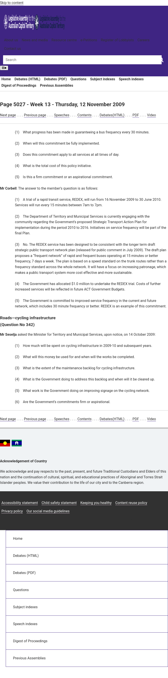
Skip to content (11, 3)
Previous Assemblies (56, 85)
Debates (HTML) (27, 79)
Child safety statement (59, 503)
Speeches (61, 115)
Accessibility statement (19, 503)
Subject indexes (102, 79)
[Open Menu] (4, 68)
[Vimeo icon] (163, 521)
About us (11, 40)
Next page (8, 115)
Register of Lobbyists (117, 40)
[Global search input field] (82, 60)
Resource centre (64, 40)
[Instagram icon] (131, 521)
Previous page (35, 115)
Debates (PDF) (55, 79)
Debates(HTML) (112, 115)
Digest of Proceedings (18, 85)
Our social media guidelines (48, 511)
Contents (84, 115)
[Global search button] (160, 59)
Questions (78, 79)
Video (151, 115)
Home (6, 79)
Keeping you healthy (96, 503)
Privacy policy (12, 511)
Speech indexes (131, 79)
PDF (135, 115)
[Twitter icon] (153, 521)
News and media (35, 40)
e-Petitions (88, 40)
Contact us (12, 49)
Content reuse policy (131, 503)
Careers (143, 40)
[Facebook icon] (143, 521)
